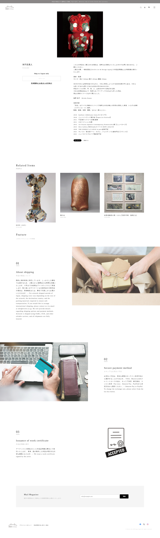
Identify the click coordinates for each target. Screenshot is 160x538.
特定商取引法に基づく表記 (41, 525)
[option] (80, 34)
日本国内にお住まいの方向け (41, 83)
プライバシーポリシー (26, 525)
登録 (124, 496)
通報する (86, 140)
